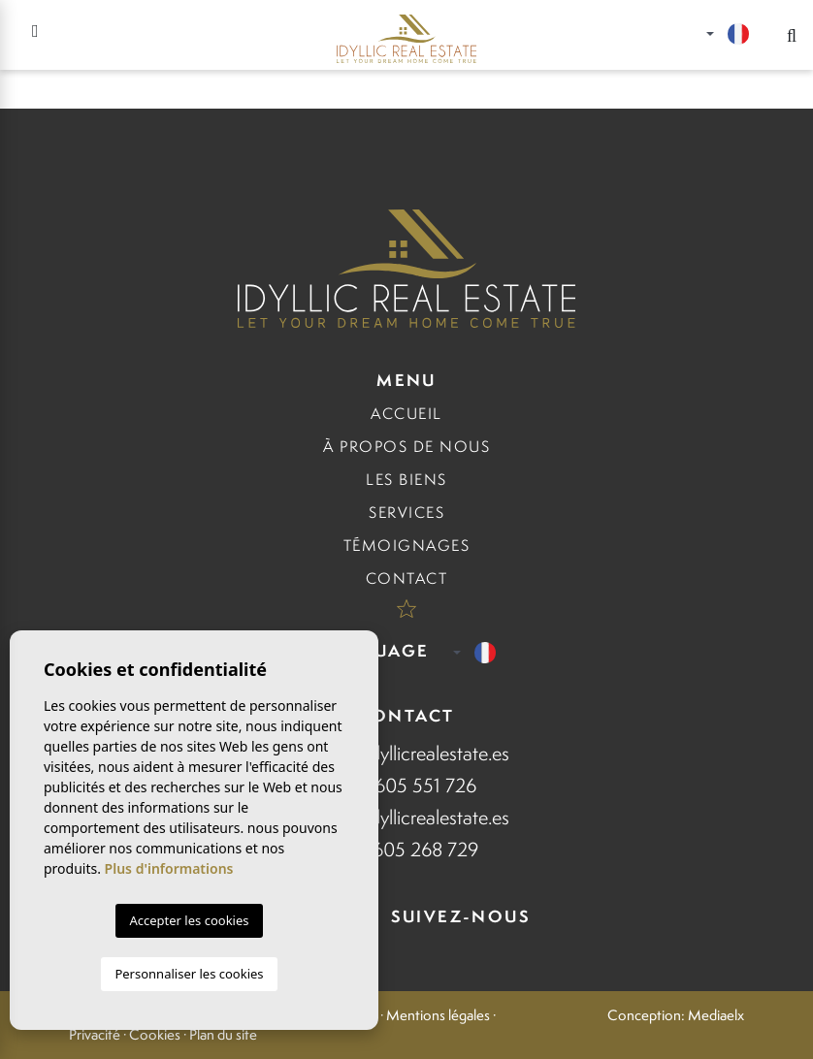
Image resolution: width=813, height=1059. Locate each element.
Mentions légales (438, 1015)
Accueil (406, 413)
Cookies (154, 1034)
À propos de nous (406, 446)
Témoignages (407, 545)
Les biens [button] (406, 479)
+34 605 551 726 (406, 785)
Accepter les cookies (188, 920)
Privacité (94, 1034)
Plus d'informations (169, 868)
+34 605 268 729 (406, 849)
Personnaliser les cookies (188, 973)
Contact (407, 578)
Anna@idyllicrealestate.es (407, 753)
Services (406, 512)
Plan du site (223, 1034)
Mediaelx (716, 1015)
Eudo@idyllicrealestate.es (407, 817)
